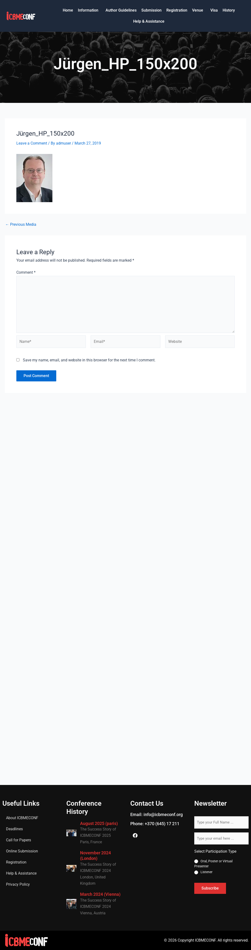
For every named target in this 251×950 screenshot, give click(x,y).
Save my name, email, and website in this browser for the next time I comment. (89, 360)
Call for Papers (18, 840)
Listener (207, 872)
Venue (197, 10)
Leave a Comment (31, 143)
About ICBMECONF (22, 818)
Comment (26, 272)
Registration (176, 10)
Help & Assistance (148, 21)
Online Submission (22, 851)
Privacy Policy (18, 884)
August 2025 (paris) (99, 823)
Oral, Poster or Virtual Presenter (213, 863)
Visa (214, 10)
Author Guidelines (121, 10)
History (229, 10)
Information (88, 10)
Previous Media (20, 224)
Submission (151, 10)
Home (68, 10)
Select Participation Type (215, 851)
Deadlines (14, 829)
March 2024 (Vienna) (100, 894)
